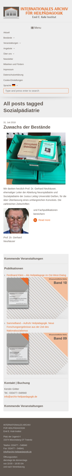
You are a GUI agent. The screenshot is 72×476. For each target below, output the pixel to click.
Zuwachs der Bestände (26, 127)
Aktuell (6, 32)
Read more (44, 220)
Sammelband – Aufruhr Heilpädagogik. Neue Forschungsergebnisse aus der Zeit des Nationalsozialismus (30, 327)
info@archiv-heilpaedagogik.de (20, 396)
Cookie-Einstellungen (13, 80)
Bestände (7, 38)
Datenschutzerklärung (13, 75)
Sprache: (9, 85)
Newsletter (8, 59)
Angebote (7, 48)
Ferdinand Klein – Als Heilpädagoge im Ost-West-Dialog (36, 275)
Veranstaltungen (10, 43)
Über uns (7, 54)
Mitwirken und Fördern (13, 64)
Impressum (8, 69)
